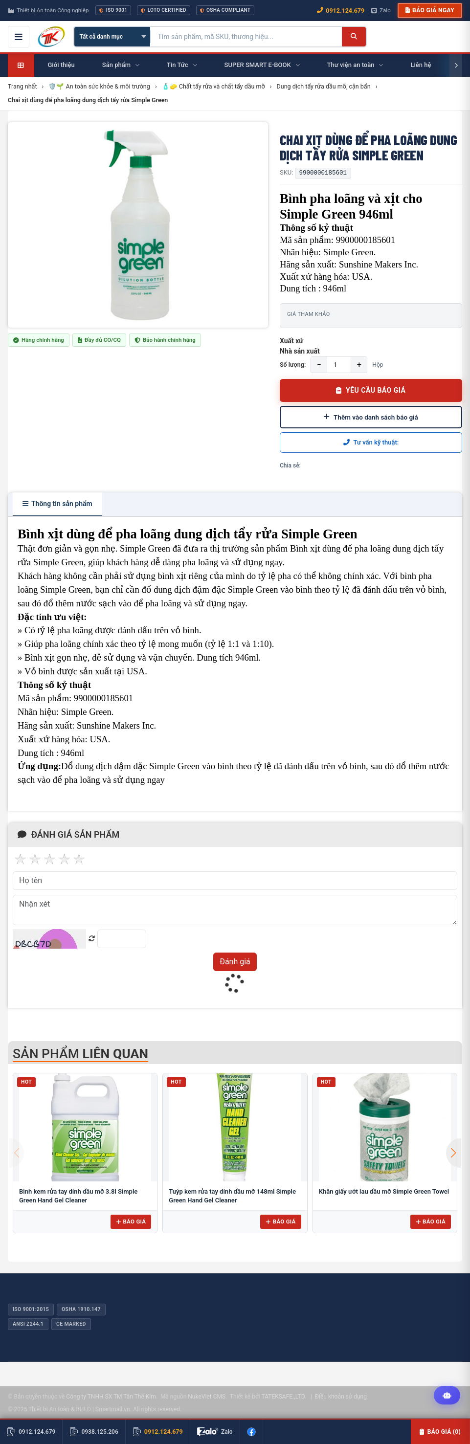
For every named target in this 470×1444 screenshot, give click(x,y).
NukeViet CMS (206, 1396)
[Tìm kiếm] (354, 36)
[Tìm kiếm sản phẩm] (246, 36)
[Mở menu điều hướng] (18, 36)
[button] (453, 1153)
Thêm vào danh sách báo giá (371, 417)
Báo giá (131, 1221)
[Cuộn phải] (455, 65)
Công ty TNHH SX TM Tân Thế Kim (111, 1396)
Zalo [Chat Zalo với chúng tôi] (381, 10)
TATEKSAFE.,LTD (283, 1396)
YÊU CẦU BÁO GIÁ (370, 390)
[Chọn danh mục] (112, 36)
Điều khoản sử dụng (341, 1396)
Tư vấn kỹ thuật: (371, 442)
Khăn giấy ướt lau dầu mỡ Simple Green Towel (384, 1191)
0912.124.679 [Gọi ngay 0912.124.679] (340, 10)
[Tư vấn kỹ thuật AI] (447, 1395)
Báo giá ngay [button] (429, 10)
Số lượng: (293, 364)
